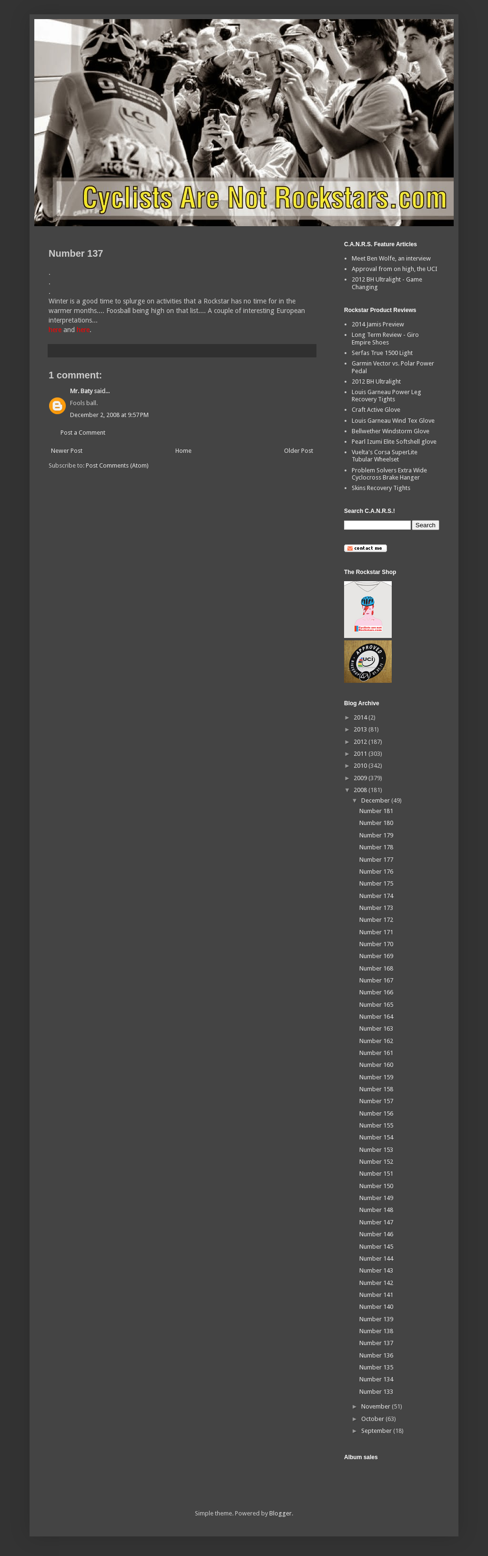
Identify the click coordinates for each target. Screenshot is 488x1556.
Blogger (280, 1513)
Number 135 (376, 1367)
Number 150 (376, 1186)
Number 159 (376, 1077)
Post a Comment (83, 432)
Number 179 (376, 835)
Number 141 (376, 1294)
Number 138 (376, 1331)
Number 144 (376, 1258)
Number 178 (376, 847)
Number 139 (376, 1319)
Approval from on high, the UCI (394, 268)
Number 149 (376, 1197)
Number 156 (376, 1113)
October (373, 1418)
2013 (361, 729)
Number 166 (376, 992)
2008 (361, 790)
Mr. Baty (81, 391)
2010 (361, 765)
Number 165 (376, 1004)
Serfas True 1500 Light (382, 352)
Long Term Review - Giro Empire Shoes (385, 338)
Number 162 (376, 1040)
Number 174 (376, 895)
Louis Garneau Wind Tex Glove (393, 420)
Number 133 (376, 1391)
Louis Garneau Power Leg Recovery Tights (386, 395)
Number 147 (376, 1222)
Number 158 (376, 1089)
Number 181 (376, 811)
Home (183, 450)
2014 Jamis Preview (378, 324)
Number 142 (376, 1282)
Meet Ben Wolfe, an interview (391, 258)
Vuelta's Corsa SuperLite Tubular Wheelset (384, 456)
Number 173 (376, 907)
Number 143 (376, 1270)
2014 (361, 717)
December (376, 800)
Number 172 (376, 919)
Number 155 (376, 1125)
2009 (361, 778)
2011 (361, 753)
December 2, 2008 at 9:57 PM (109, 414)
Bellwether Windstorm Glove (390, 431)
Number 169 (376, 956)
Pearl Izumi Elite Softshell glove (394, 441)
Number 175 (376, 883)
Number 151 (376, 1173)
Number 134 (376, 1379)
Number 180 (376, 822)
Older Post (298, 450)
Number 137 (376, 1343)
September (377, 1430)
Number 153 (376, 1149)
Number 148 (376, 1209)
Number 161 (376, 1052)
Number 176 (376, 871)
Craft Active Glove (376, 409)
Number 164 (376, 1016)
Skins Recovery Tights (381, 487)
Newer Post (66, 450)
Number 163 (376, 1028)
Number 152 (376, 1161)
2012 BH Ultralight (376, 381)
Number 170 (376, 944)
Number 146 (376, 1234)
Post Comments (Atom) (117, 465)
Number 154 (376, 1137)
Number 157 (376, 1101)
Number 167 (376, 980)
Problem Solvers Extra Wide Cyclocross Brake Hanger (389, 474)
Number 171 (376, 932)
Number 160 (376, 1064)
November (376, 1406)
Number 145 (376, 1246)
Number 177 (376, 859)
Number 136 (376, 1355)
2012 (361, 741)
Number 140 (376, 1306)
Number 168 (376, 968)
